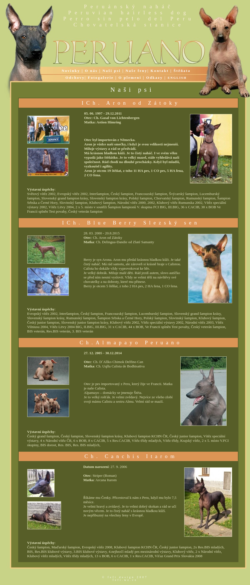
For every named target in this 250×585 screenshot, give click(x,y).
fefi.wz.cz (125, 580)
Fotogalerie (101, 77)
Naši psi (111, 71)
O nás (91, 71)
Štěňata (182, 71)
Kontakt (160, 71)
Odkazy (154, 77)
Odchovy (75, 77)
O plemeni (129, 77)
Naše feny (136, 71)
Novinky (71, 71)
